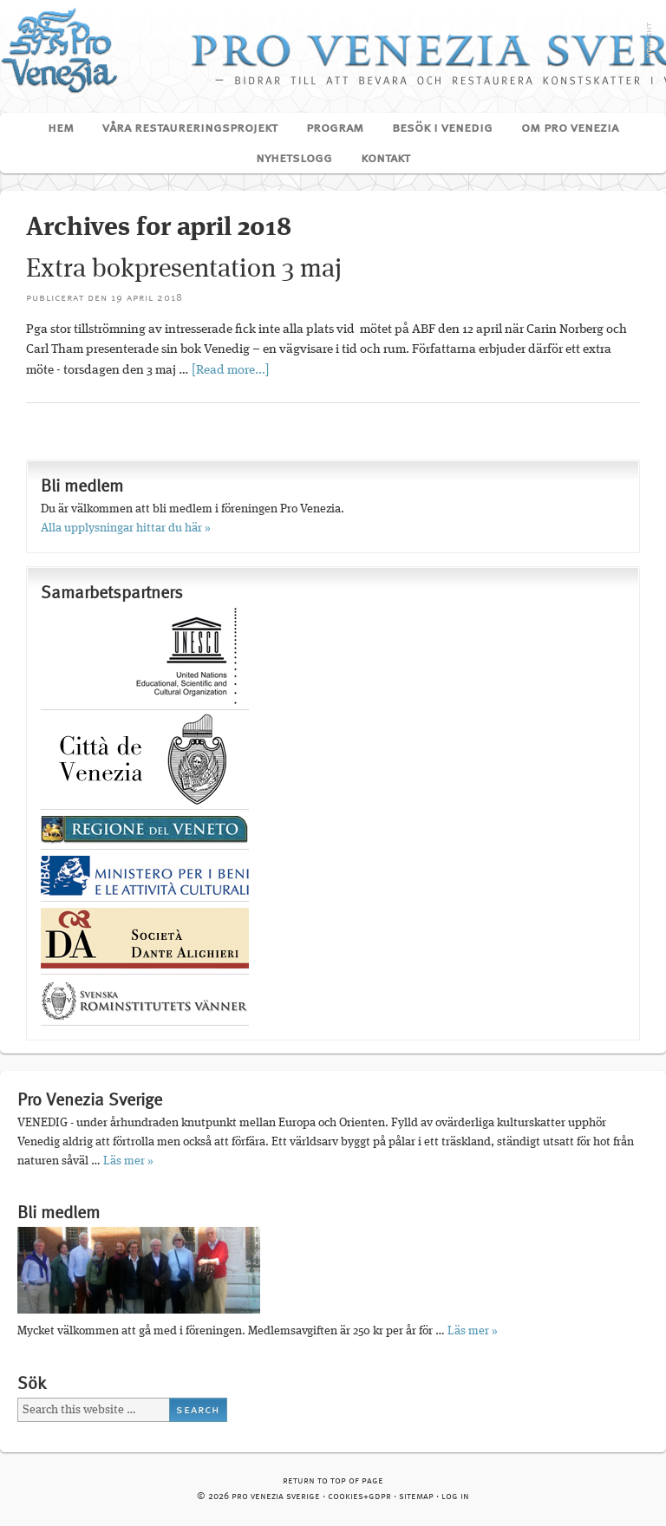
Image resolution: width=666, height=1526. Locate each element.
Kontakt (385, 159)
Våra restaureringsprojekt (183, 128)
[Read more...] (231, 370)
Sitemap (416, 1497)
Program (328, 128)
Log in (455, 1497)
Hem (61, 128)
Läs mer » (128, 1161)
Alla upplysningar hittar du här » (126, 528)
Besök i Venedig (436, 128)
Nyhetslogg (294, 159)
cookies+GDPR (359, 1497)
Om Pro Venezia (563, 128)
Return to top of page (333, 1481)
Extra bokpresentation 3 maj (184, 270)
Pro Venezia (333, 50)
